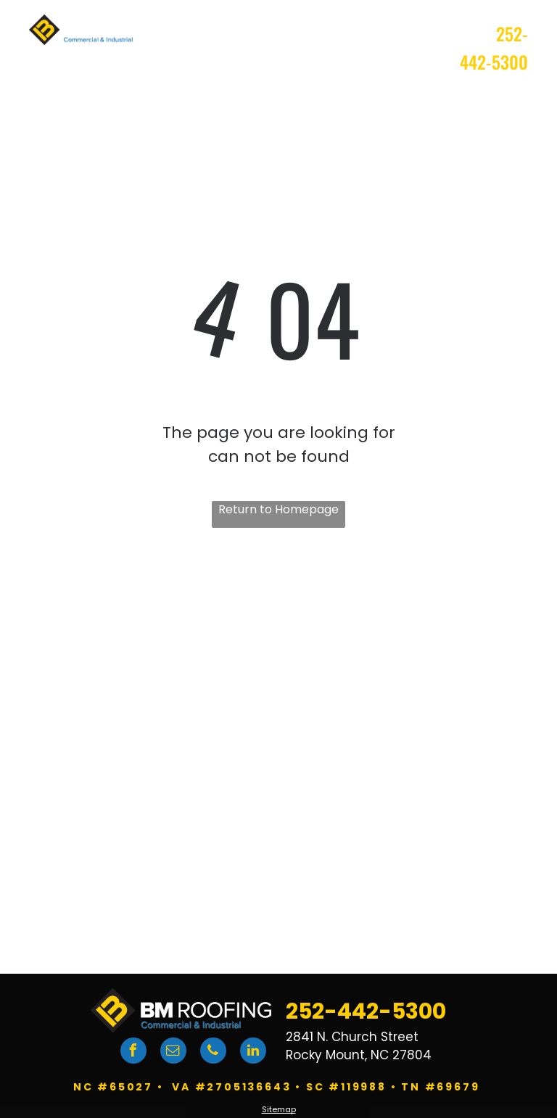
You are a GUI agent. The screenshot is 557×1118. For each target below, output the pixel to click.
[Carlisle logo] (406, 785)
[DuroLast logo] (147, 850)
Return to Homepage (278, 509)
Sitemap (279, 1109)
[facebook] (133, 1052)
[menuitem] (271, 97)
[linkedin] (253, 1052)
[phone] (213, 1052)
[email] (173, 1052)
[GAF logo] (147, 785)
